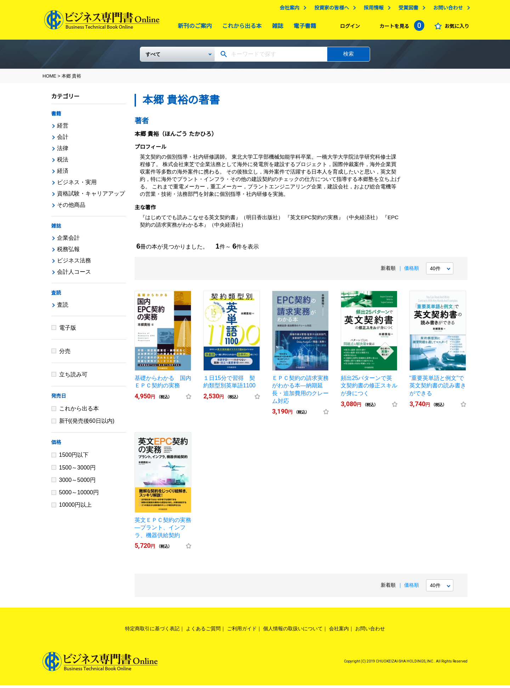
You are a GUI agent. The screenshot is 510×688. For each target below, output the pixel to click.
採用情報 (372, 9)
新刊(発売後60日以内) (86, 424)
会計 (62, 140)
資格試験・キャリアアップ (91, 196)
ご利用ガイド (242, 631)
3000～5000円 (77, 483)
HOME (49, 78)
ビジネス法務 (74, 263)
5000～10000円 (79, 495)
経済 (62, 174)
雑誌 (276, 28)
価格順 (411, 271)
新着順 (388, 271)
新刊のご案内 (193, 28)
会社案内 (288, 9)
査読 (56, 295)
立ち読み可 (73, 377)
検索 (348, 56)
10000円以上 (75, 508)
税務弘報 (68, 252)
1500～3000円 (77, 470)
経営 (62, 128)
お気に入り (455, 28)
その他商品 (71, 208)
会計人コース (74, 275)
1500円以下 (74, 458)
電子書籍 (303, 28)
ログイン (348, 28)
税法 (62, 162)
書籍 (56, 116)
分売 (64, 354)
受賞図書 (406, 9)
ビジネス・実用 (77, 185)
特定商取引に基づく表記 (152, 631)
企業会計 (68, 241)
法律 (62, 151)
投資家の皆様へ (329, 9)
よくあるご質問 (203, 631)
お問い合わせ (446, 9)
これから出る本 (240, 28)
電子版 (67, 331)
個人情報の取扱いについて (293, 631)
